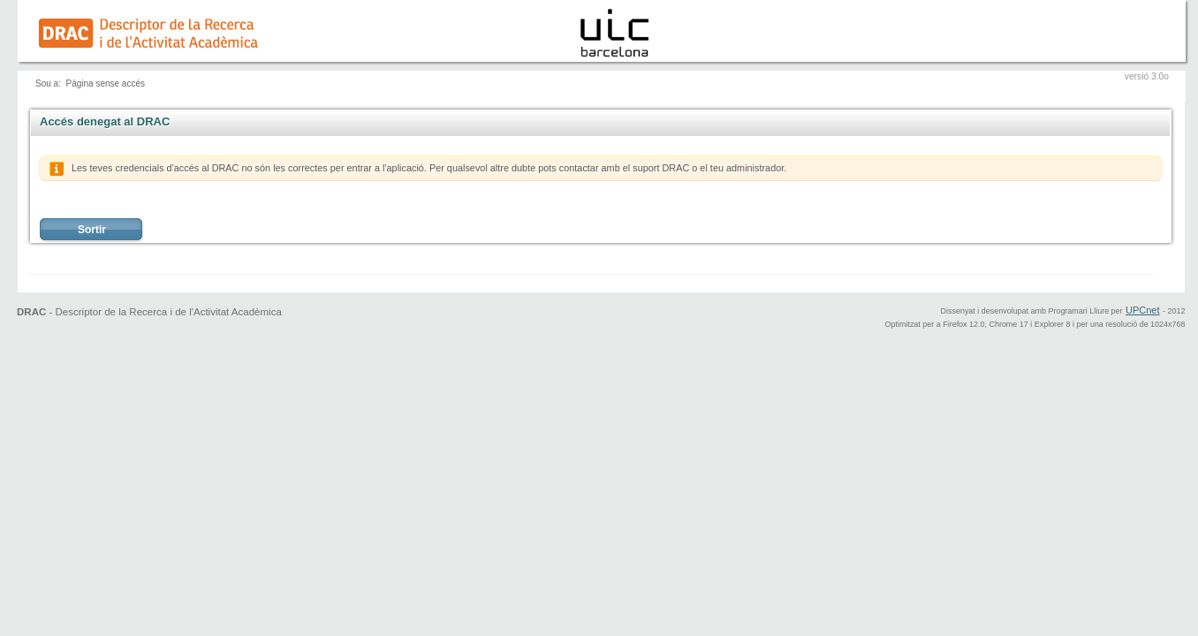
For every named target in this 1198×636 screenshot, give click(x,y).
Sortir (92, 229)
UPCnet (1143, 310)
